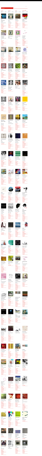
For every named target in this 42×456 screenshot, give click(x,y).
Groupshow (3, 101)
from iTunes (2, 28)
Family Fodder (17, 67)
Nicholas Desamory (3, 51)
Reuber (10, 154)
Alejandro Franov (25, 226)
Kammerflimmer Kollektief (17, 51)
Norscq (10, 191)
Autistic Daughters (10, 227)
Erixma (25, 444)
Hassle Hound (3, 173)
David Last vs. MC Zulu (10, 208)
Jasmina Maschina (17, 138)
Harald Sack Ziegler (3, 380)
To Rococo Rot (3, 397)
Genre (9, 10)
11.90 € (9, 144)
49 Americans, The (10, 101)
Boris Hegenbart (3, 138)
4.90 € (24, 268)
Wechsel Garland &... (10, 313)
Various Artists (3, 18)
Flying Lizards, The (17, 156)
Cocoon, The (10, 67)
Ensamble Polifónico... (25, 85)
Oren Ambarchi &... (25, 398)
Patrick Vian (17, 101)
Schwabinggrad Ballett (17, 278)
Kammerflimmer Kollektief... (25, 191)
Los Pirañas (10, 34)
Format (23, 10)
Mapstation (25, 363)
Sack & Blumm (25, 329)
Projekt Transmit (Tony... (3, 208)
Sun (10, 347)
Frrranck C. (10, 444)
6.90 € (24, 317)
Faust (17, 348)
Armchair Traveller (25, 156)
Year (16, 10)
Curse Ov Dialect (17, 191)
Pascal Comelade (10, 18)
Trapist (17, 118)
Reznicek (3, 444)
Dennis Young (25, 50)
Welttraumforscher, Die (3, 296)
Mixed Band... (10, 85)
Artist (2, 10)
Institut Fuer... (17, 379)
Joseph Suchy (17, 329)
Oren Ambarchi (10, 379)
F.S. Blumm (25, 347)
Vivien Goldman (17, 35)
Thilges (10, 363)
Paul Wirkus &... (3, 227)
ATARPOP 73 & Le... (3, 35)
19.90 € (2, 42)
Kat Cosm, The (25, 312)
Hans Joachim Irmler (10, 330)
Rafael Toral (25, 243)
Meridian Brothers (3, 119)
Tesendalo (17, 444)
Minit (3, 313)
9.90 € (24, 199)
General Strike (25, 118)
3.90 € (16, 438)
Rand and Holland (3, 330)
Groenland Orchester (10, 415)
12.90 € (24, 41)
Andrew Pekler (10, 277)
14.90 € (16, 25)
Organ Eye (17, 243)
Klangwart (17, 17)
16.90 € (9, 199)
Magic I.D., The (3, 155)
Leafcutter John (3, 260)
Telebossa (25, 34)
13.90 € (2, 59)
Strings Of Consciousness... (10, 119)
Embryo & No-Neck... (10, 260)
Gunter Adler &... (17, 363)
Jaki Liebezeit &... (3, 67)
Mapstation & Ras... (25, 380)
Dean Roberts (25, 295)
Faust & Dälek (17, 313)
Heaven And (17, 173)
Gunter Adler (17, 415)
